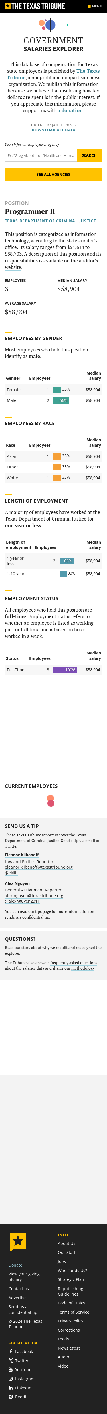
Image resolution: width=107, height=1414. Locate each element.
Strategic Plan (71, 1279)
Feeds (63, 1339)
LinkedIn (20, 1388)
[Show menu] (95, 6)
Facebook (21, 1351)
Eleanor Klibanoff (22, 854)
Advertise (18, 1297)
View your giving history (24, 1276)
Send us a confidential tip (23, 1309)
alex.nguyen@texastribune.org (34, 895)
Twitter (19, 1360)
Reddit (18, 1396)
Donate (15, 1265)
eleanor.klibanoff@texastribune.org (39, 867)
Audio (63, 1357)
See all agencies (53, 174)
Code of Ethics (71, 1303)
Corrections (69, 1330)
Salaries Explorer (54, 48)
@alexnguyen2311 (22, 901)
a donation (70, 110)
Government (53, 40)
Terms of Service (73, 1312)
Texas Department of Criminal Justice (50, 221)
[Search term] (41, 155)
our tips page (39, 911)
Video (63, 1366)
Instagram (22, 1378)
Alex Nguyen (17, 883)
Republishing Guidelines (70, 1291)
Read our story (17, 947)
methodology (82, 968)
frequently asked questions (73, 962)
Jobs (62, 1261)
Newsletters (69, 1348)
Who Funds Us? (72, 1270)
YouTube (20, 1369)
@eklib (11, 872)
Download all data (54, 129)
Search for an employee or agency (32, 144)
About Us (66, 1243)
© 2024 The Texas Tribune (25, 1323)
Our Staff (66, 1252)
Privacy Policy (70, 1321)
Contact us (19, 1288)
